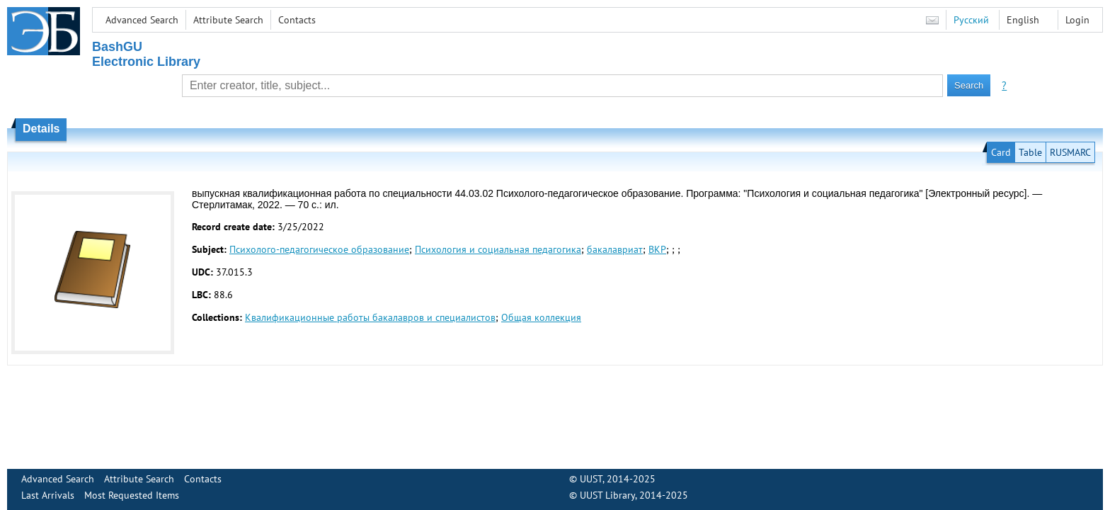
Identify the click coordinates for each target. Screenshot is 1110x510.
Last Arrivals (47, 495)
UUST (591, 478)
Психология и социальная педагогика (498, 249)
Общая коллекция (541, 317)
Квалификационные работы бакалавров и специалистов (370, 317)
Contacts (297, 19)
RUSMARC (1070, 152)
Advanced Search (141, 19)
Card (1001, 152)
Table (1030, 152)
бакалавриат (615, 249)
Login (1077, 19)
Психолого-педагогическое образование (319, 249)
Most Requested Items (131, 495)
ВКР (657, 249)
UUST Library (607, 495)
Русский (971, 19)
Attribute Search (228, 19)
